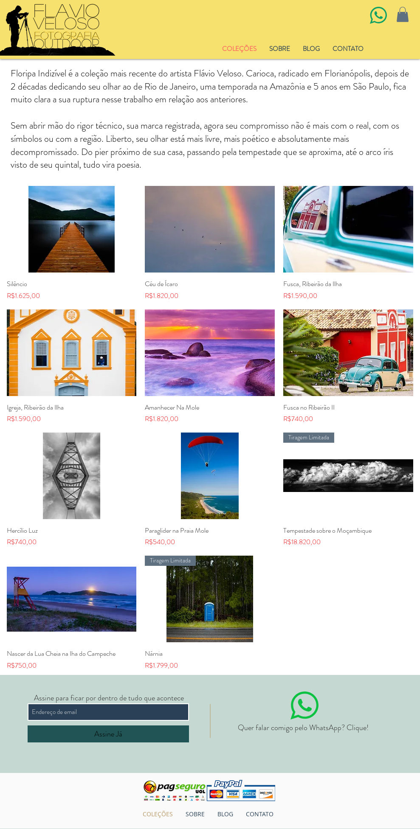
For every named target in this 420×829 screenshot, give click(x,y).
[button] (402, 14)
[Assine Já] (108, 733)
